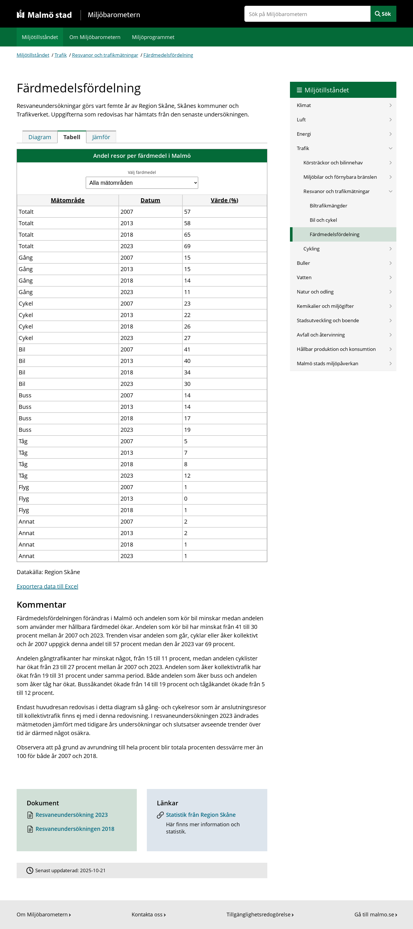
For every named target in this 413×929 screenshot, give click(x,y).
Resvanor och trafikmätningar (105, 55)
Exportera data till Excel (47, 586)
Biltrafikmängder (328, 205)
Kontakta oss (147, 914)
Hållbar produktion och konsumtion (336, 349)
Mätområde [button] (68, 200)
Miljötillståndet (40, 37)
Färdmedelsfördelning (168, 55)
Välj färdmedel (142, 172)
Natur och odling (315, 291)
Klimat (304, 105)
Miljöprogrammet (153, 37)
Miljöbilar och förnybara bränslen (340, 177)
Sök (386, 13)
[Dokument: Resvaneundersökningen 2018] (77, 830)
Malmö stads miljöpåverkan (327, 363)
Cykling (311, 248)
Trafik (60, 55)
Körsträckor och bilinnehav (333, 162)
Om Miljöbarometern (94, 37)
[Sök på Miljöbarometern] (307, 14)
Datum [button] (150, 200)
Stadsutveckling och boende (328, 320)
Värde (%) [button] (224, 200)
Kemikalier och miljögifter (325, 306)
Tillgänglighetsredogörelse (259, 914)
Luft (301, 119)
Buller (303, 263)
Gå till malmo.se (374, 914)
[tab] (39, 137)
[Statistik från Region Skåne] (207, 825)
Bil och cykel (323, 220)
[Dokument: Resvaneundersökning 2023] (77, 816)
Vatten (304, 277)
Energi (304, 134)
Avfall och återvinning (321, 334)
